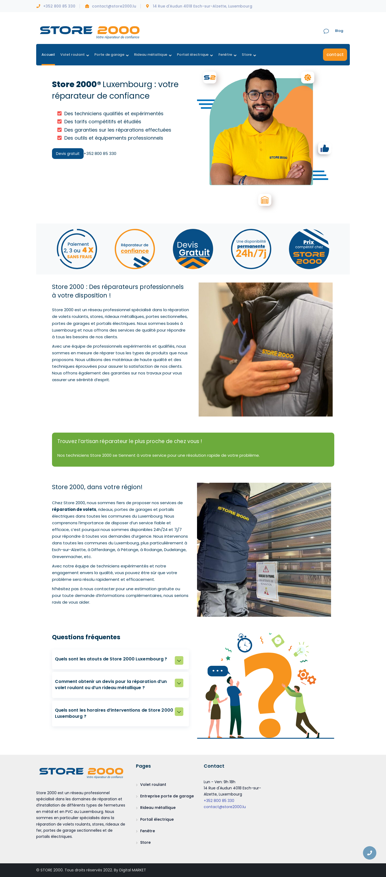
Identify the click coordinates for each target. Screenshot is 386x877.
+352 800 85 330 (219, 800)
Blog (339, 30)
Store (145, 842)
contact (335, 54)
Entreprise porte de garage (167, 796)
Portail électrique (157, 819)
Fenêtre (147, 831)
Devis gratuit (68, 153)
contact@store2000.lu (225, 806)
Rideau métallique (158, 807)
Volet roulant (153, 784)
